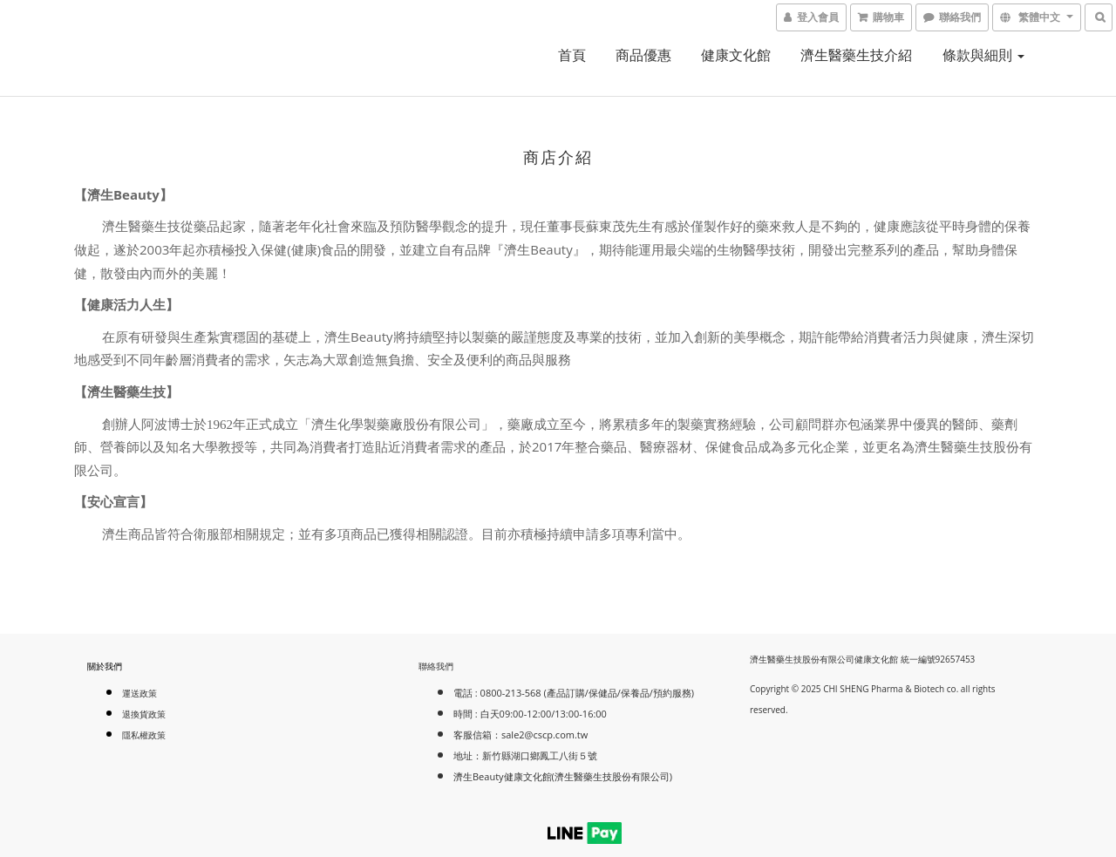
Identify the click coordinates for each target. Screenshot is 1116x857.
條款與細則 (983, 55)
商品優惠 (643, 55)
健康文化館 (736, 55)
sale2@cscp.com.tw (544, 734)
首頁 (572, 55)
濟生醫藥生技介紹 (856, 55)
